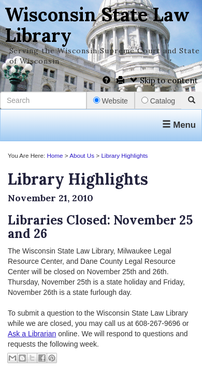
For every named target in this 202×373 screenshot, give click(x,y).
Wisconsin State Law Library (97, 25)
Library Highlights (124, 155)
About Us (81, 155)
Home (55, 155)
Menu (179, 125)
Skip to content (164, 80)
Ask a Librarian (32, 334)
